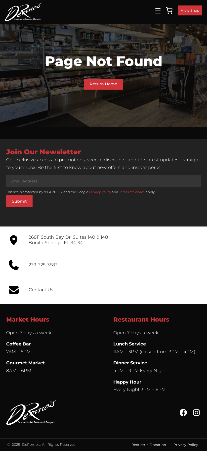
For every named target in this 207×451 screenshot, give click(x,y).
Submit (19, 201)
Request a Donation (148, 445)
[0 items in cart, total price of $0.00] (169, 10)
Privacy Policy (100, 192)
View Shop (190, 10)
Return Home (103, 84)
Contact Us (41, 289)
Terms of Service (132, 192)
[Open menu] (158, 10)
